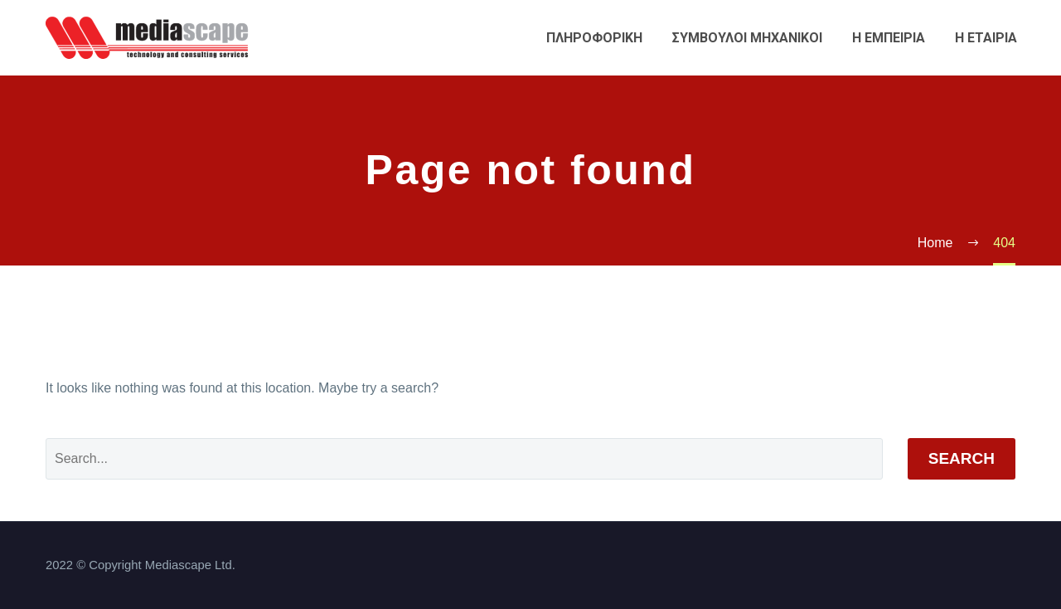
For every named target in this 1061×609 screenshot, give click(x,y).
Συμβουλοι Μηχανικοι (747, 38)
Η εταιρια (986, 38)
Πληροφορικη (594, 38)
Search (961, 458)
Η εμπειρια (888, 38)
